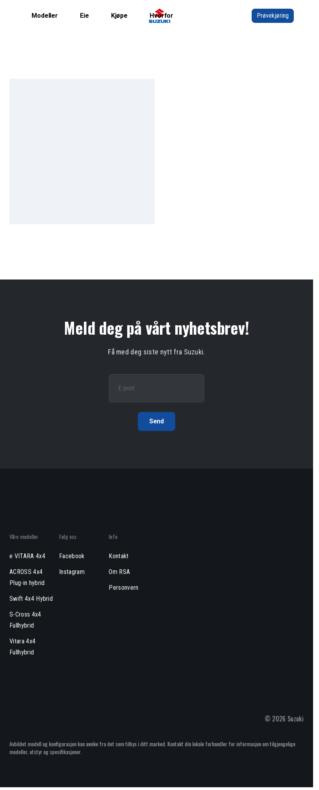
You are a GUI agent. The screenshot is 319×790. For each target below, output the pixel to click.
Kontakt (118, 556)
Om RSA (119, 572)
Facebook (72, 556)
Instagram (72, 572)
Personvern (123, 587)
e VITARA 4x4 (27, 556)
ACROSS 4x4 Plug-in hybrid (27, 577)
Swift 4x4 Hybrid (31, 598)
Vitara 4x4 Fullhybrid (22, 646)
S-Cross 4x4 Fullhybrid (25, 620)
